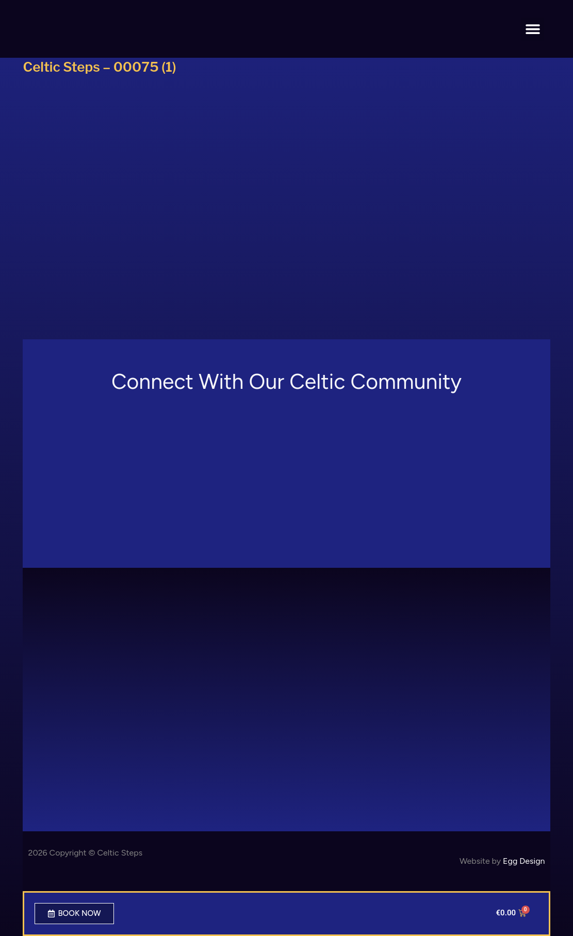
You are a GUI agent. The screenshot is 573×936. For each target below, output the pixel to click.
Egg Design (524, 861)
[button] (532, 29)
